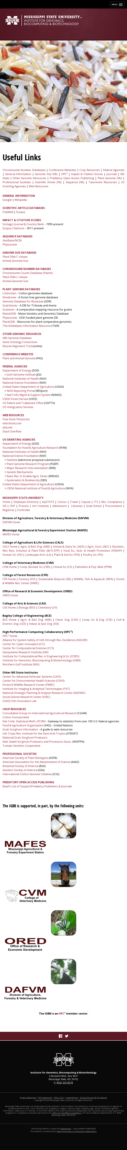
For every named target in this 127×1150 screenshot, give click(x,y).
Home (6, 502)
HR (4, 506)
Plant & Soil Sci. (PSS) (67, 555)
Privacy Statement (28, 1097)
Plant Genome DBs (110, 178)
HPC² (64, 174)
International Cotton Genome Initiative (27, 774)
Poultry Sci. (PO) (93, 555)
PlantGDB (9, 322)
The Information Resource (27, 326)
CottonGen (9, 293)
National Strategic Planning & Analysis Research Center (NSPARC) (44, 693)
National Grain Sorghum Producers (25, 737)
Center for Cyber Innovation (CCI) (24, 644)
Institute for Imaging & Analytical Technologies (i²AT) (36, 689)
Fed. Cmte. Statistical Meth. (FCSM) (24, 721)
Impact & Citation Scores (87, 174)
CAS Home (9, 607)
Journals (111, 174)
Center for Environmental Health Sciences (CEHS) (34, 681)
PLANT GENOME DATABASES (21, 289)
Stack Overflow (12, 431)
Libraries (77, 506)
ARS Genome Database (17, 338)
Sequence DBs (75, 182)
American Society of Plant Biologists (26, 758)
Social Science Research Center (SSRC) (26, 697)
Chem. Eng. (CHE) (66, 620)
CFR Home (9, 579)
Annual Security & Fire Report (93, 1097)
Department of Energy (17, 370)
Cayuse (85, 502)
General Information (18, 174)
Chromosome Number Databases (24, 170)
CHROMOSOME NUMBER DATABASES (27, 269)
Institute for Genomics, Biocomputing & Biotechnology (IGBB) (42, 660)
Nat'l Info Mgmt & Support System (29, 395)
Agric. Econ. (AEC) (98, 546)
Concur (62, 502)
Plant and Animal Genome (19, 358)
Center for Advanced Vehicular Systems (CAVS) (32, 676)
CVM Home (10, 567)
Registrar (8, 510)
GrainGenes (10, 305)
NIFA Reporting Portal (21, 391)
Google (7, 200)
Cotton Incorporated (16, 717)
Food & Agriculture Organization (23, 725)
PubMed (8, 212)
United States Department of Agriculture (29, 387)
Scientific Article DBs (48, 182)
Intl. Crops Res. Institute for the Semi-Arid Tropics (34, 733)
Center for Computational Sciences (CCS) (28, 648)
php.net (7, 427)
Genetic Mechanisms (19, 472)
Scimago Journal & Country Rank (23, 224)
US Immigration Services (18, 407)
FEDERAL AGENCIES (15, 366)
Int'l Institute (40, 506)
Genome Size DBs (46, 174)
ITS (96, 502)
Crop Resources (89, 170)
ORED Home (10, 595)
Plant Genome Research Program (27, 464)
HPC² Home (10, 636)
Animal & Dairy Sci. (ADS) (68, 546)
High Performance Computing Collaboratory (77, 1131)
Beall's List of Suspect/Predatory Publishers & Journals (37, 786)
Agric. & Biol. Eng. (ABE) (35, 546)
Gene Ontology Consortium (20, 342)
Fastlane (12, 460)
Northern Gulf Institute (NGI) (21, 664)
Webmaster (66, 1128)
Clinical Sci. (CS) (62, 567)
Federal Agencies (113, 170)
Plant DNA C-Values (15, 257)
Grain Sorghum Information (20, 729)
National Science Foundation (21, 383)
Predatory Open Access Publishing (72, 178)
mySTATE (48, 502)
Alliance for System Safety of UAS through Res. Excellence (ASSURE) (45, 640)
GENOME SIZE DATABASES (19, 252)
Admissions (59, 506)
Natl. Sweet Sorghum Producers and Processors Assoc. (37, 741)
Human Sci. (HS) (12, 555)
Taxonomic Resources (102, 182)
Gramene (8, 309)
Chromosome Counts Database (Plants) (28, 273)
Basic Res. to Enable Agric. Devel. (27, 476)
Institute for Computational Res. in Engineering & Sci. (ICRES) (41, 656)
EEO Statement (45, 1097)
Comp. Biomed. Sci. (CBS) (34, 567)
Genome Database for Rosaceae (23, 301)
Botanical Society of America (21, 766)
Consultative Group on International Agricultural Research (40, 713)
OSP (12, 506)
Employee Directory (26, 502)
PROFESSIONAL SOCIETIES (20, 754)
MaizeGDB (9, 313)
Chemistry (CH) (47, 607)
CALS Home (10, 546)
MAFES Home (11, 534)
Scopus (20, 212)
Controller (23, 510)
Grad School (94, 506)
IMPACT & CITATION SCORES (22, 220)
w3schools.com (12, 423)
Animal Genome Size (15, 261)
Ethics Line (59, 1097)
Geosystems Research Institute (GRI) (26, 652)
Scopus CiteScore (13, 228)
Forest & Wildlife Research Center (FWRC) (28, 685)
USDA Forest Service (15, 399)
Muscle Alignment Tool (17, 346)
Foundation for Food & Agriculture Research (30, 448)
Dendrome (9, 297)
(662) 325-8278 (64, 1082)
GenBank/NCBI (12, 240)
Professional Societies (17, 182)
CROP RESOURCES (14, 709)
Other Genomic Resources (29, 178)
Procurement (113, 506)
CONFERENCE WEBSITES (18, 354)
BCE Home (9, 620)
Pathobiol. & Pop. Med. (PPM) (93, 567)
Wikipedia (21, 200)
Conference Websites (62, 170)
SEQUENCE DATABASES (17, 236)
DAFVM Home (11, 522)
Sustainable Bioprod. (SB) (54, 579)
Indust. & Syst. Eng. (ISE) (44, 624)
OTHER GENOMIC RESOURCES (22, 334)
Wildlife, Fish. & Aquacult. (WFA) (93, 579)
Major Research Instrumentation (27, 468)
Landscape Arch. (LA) (38, 555)
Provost (24, 506)
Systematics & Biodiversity (23, 480)
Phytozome (10, 244)
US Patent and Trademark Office (23, 403)
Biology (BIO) (27, 607)
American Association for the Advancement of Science (37, 762)
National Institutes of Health (21, 378)
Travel (74, 502)
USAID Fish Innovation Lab (19, 701)
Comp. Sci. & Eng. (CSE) (97, 620)
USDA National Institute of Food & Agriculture (36, 488)
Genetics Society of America (20, 770)
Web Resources (38, 186)
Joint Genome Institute (21, 374)
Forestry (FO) (27, 579)
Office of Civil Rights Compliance (66, 1113)
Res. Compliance (111, 502)
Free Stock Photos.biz (16, 419)
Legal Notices (72, 1097)
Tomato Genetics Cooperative (21, 746)
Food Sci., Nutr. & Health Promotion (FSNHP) (92, 550)
